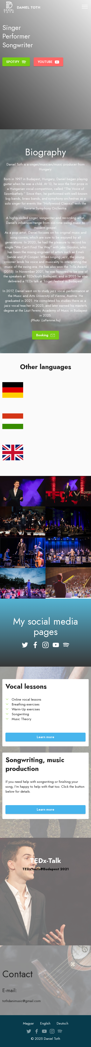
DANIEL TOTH (28, 7)
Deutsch (62, 1023)
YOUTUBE (48, 61)
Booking (45, 335)
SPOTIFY (16, 61)
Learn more (45, 737)
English (45, 1023)
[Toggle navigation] (85, 6)
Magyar (28, 1023)
